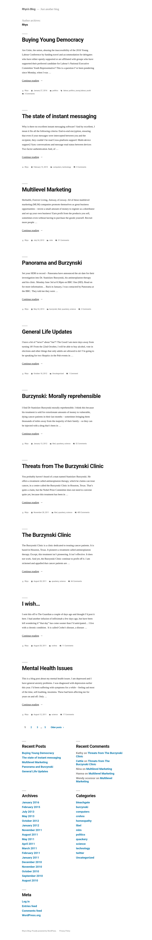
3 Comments (30, 94)
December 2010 (32, 862)
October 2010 (30, 871)
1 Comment (73, 373)
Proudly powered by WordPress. (44, 931)
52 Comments (81, 444)
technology (66, 167)
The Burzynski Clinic (46, 535)
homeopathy (84, 820)
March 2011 (29, 848)
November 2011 (32, 830)
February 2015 (31, 807)
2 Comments (86, 309)
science (73, 309)
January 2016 (30, 802)
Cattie (79, 761)
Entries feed (29, 906)
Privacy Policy (64, 931)
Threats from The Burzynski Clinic (62, 466)
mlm (51, 240)
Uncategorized (58, 373)
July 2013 (28, 811)
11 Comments (67, 646)
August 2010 (30, 880)
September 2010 (32, 875)
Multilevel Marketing (46, 189)
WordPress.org (31, 915)
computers (57, 167)
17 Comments (68, 714)
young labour (81, 90)
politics (55, 90)
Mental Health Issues (47, 668)
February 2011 (31, 853)
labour (65, 90)
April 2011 (28, 843)
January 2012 (30, 825)
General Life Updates (47, 331)
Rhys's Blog (28, 9)
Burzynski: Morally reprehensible (61, 396)
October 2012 (30, 820)
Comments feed (32, 910)
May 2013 (28, 816)
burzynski (53, 309)
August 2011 (30, 834)
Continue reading (32, 80)
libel (59, 309)
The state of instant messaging (59, 116)
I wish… (31, 603)
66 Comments (76, 581)
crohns (54, 646)
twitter (80, 853)
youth (88, 90)
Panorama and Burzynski (52, 263)
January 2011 (30, 857)
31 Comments (63, 240)
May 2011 (28, 839)
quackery (65, 309)
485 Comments (83, 512)
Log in (26, 901)
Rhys (26, 90)
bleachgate (83, 802)
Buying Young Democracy (53, 39)
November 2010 (32, 866)
